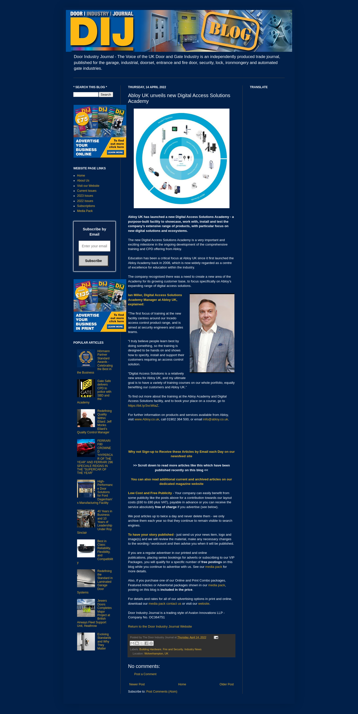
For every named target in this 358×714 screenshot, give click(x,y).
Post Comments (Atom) (161, 691)
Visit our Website (88, 186)
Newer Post (137, 684)
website (203, 603)
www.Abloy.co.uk (146, 419)
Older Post (227, 684)
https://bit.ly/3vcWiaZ (143, 405)
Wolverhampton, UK (156, 653)
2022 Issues (85, 201)
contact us (173, 603)
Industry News (192, 649)
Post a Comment (145, 674)
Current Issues (86, 191)
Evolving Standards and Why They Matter (104, 641)
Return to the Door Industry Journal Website (160, 626)
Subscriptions (86, 206)
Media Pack (85, 211)
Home (182, 684)
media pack (213, 567)
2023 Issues (85, 195)
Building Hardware (150, 649)
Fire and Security (173, 649)
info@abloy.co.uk (215, 419)
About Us (83, 180)
